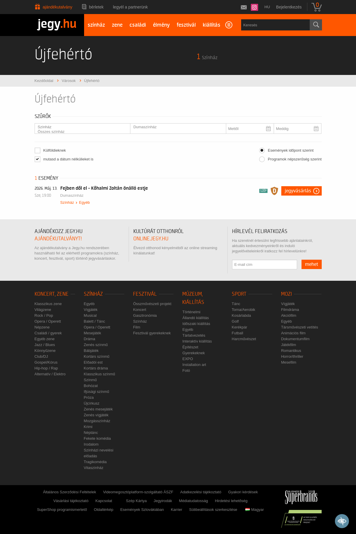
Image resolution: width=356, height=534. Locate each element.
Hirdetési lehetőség (231, 501)
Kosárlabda (241, 315)
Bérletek (96, 7)
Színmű (90, 380)
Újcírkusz (91, 403)
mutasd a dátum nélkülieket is (68, 159)
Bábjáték (91, 350)
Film (136, 327)
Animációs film (293, 333)
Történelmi (191, 312)
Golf (235, 321)
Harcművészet (244, 339)
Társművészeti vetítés (299, 327)
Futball (237, 333)
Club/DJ (41, 356)
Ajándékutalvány (57, 7)
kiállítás (211, 25)
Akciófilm (288, 315)
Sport (239, 294)
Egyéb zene (45, 339)
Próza (89, 397)
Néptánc (91, 432)
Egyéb (84, 202)
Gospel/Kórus (46, 362)
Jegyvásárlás (298, 191)
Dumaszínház (176, 127)
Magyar (254, 509)
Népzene (42, 327)
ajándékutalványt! (58, 239)
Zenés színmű (96, 345)
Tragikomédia (95, 462)
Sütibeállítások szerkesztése (213, 509)
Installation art (194, 364)
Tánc (236, 304)
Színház (80, 127)
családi (138, 25)
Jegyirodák (163, 501)
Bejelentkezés (289, 7)
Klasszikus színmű (99, 374)
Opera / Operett (48, 321)
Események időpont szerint (291, 150)
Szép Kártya (136, 501)
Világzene (43, 309)
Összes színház (80, 131)
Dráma (89, 339)
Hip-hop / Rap (46, 368)
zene (117, 25)
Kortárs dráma (96, 368)
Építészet (190, 347)
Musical (90, 315)
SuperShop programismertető (62, 509)
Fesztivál (145, 294)
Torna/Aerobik (243, 309)
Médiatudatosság (193, 501)
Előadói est (93, 362)
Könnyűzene (45, 350)
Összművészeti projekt (152, 304)
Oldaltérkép (103, 509)
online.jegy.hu (150, 239)
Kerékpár (239, 327)
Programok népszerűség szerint (295, 159)
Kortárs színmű (96, 356)
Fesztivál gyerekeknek (152, 333)
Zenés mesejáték (98, 409)
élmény (161, 25)
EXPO (187, 359)
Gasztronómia (145, 315)
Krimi (88, 427)
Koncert (139, 309)
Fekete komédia (97, 438)
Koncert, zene (52, 294)
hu (267, 7)
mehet (311, 264)
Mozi (286, 294)
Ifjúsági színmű (96, 391)
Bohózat (91, 386)
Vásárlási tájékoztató (70, 501)
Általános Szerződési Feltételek (69, 492)
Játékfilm (288, 345)
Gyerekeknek (193, 353)
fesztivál (186, 25)
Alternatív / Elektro (50, 374)
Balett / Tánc (94, 321)
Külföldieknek (54, 150)
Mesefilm (288, 362)
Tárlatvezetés (193, 335)
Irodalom (91, 444)
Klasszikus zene (48, 304)
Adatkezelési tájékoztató (200, 492)
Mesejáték (92, 333)
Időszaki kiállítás (196, 323)
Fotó (186, 370)
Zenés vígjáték (96, 415)
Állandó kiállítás (195, 318)
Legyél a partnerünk (130, 7)
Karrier (176, 509)
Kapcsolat (104, 501)
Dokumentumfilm (295, 339)
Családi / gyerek (48, 333)
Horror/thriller (292, 356)
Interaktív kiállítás (197, 341)
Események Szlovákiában (142, 509)
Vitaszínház (93, 467)
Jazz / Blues (45, 345)
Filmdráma (290, 309)
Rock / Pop (44, 315)
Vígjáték (91, 309)
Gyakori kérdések (243, 492)
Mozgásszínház (97, 421)
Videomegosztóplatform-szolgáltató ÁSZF (138, 492)
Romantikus (291, 350)
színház (96, 25)
